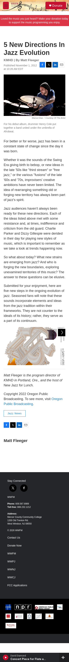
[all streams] (64, 657)
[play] (5, 657)
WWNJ (11, 588)
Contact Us (13, 556)
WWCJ (11, 596)
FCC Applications (17, 604)
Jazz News (15, 432)
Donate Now (14, 564)
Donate (57, 5)
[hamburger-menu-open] (6, 5)
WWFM (11, 516)
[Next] (61, 370)
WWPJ (11, 580)
